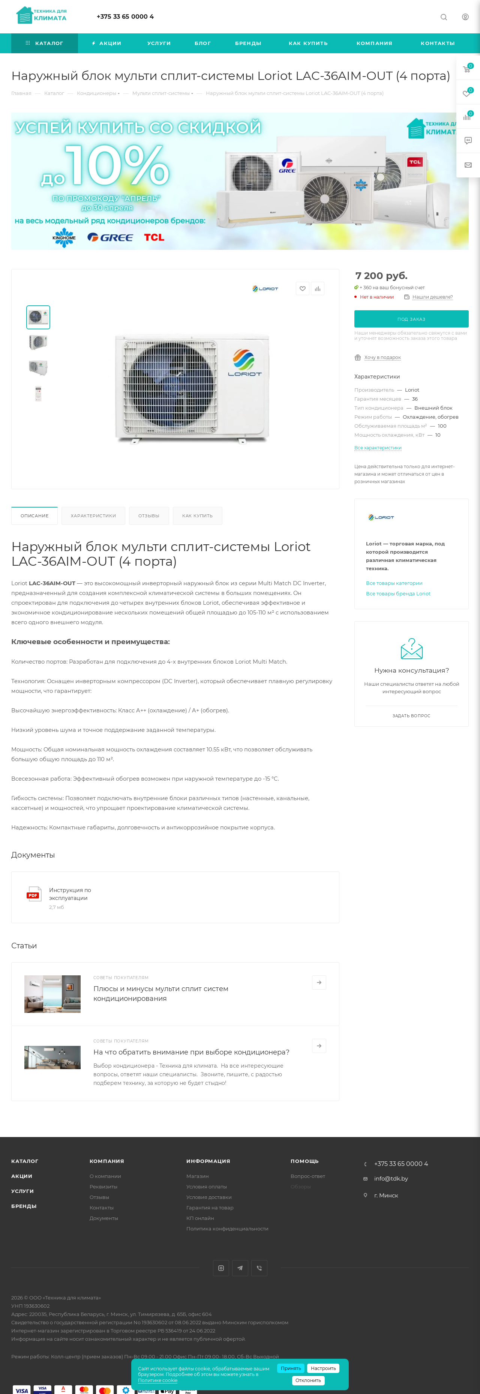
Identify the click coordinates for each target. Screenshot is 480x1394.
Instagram (221, 1268)
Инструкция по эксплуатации (70, 894)
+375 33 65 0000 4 (125, 16)
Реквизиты (103, 1187)
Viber (259, 1268)
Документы (104, 1218)
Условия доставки (209, 1197)
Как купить (197, 515)
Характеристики (93, 515)
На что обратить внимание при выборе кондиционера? (191, 1052)
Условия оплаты (206, 1187)
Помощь (305, 1161)
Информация (208, 1161)
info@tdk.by (391, 1178)
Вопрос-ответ (308, 1176)
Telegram (240, 1268)
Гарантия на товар (210, 1208)
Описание (34, 515)
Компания (107, 1161)
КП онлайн (200, 1218)
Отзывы (149, 515)
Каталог (25, 1161)
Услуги (22, 1191)
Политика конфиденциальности (227, 1229)
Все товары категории (394, 583)
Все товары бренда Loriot (398, 593)
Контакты (102, 1208)
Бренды (24, 1206)
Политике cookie (157, 1380)
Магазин (197, 1176)
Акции (22, 1176)
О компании (105, 1176)
